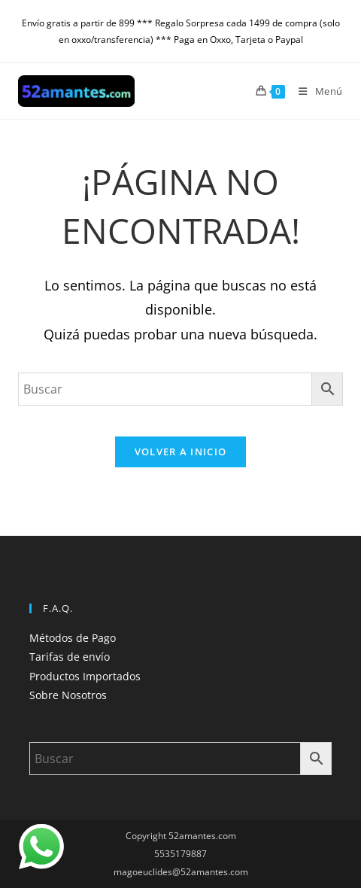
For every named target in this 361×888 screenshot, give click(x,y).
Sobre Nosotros (68, 695)
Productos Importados (85, 676)
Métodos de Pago (72, 638)
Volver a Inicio (181, 451)
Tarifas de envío (69, 656)
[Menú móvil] (315, 91)
